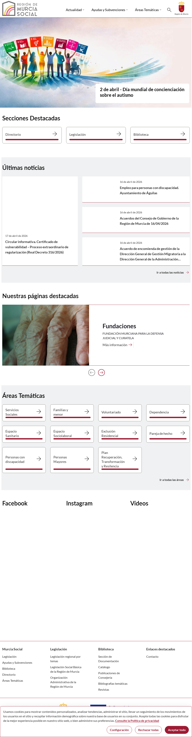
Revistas (103, 689)
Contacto (152, 656)
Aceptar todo (177, 730)
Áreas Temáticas (12, 680)
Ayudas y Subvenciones (17, 662)
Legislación (9, 656)
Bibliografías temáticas (113, 683)
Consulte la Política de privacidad (137, 720)
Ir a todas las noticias (173, 272)
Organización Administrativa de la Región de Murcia (63, 682)
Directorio (9, 674)
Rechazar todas (148, 730)
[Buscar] (169, 10)
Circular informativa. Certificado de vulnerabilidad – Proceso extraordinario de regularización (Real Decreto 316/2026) (36, 247)
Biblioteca (8, 668)
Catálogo (104, 667)
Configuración (119, 730)
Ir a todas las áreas (175, 480)
